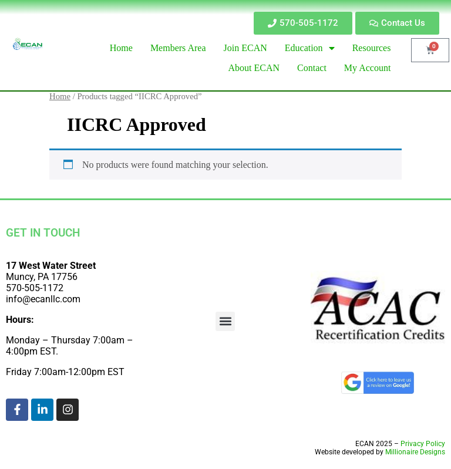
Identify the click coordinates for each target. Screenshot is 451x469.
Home (59, 96)
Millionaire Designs (415, 452)
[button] (225, 321)
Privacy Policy (422, 444)
